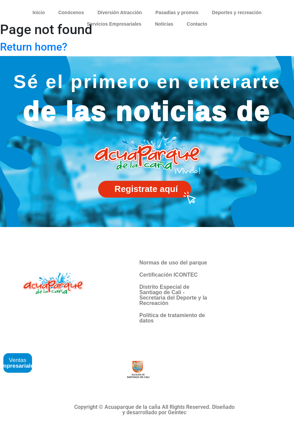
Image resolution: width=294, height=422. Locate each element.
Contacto (197, 24)
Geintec (177, 412)
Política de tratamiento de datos (172, 317)
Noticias (164, 24)
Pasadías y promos (177, 12)
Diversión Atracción (119, 12)
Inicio (38, 12)
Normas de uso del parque (173, 262)
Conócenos (71, 12)
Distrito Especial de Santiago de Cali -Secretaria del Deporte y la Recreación (173, 295)
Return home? (33, 46)
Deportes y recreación (237, 12)
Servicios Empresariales (114, 24)
